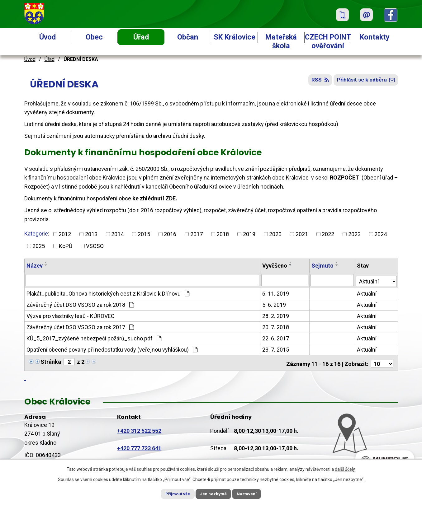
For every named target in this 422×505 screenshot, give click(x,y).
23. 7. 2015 (276, 348)
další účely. (345, 468)
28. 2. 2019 (276, 315)
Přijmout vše (173, 493)
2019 (249, 234)
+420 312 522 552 (139, 428)
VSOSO (95, 246)
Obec (94, 37)
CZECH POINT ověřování (328, 41)
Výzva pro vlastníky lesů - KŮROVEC (70, 315)
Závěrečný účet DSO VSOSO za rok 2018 (80, 304)
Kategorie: (36, 233)
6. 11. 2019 (276, 292)
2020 (275, 234)
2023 (354, 234)
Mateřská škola (281, 41)
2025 (38, 246)
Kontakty (375, 37)
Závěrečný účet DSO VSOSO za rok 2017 (80, 326)
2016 (170, 234)
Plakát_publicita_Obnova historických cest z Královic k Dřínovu (107, 292)
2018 (222, 234)
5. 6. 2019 (274, 304)
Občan (187, 37)
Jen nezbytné (213, 493)
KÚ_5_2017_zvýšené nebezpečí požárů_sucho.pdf (93, 337)
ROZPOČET (344, 177)
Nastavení (251, 493)
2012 (65, 234)
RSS (315, 81)
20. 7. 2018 (276, 326)
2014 (117, 234)
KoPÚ (65, 246)
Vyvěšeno (275, 265)
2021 (302, 234)
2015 (144, 234)
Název (34, 265)
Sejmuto (323, 265)
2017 (196, 234)
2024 (380, 234)
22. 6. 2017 (276, 337)
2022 (328, 234)
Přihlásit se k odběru (364, 81)
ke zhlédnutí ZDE (154, 198)
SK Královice (234, 37)
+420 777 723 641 (139, 445)
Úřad (141, 37)
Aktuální (367, 292)
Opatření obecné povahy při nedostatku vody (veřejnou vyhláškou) (111, 348)
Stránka (50, 361)
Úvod (47, 37)
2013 (91, 234)
